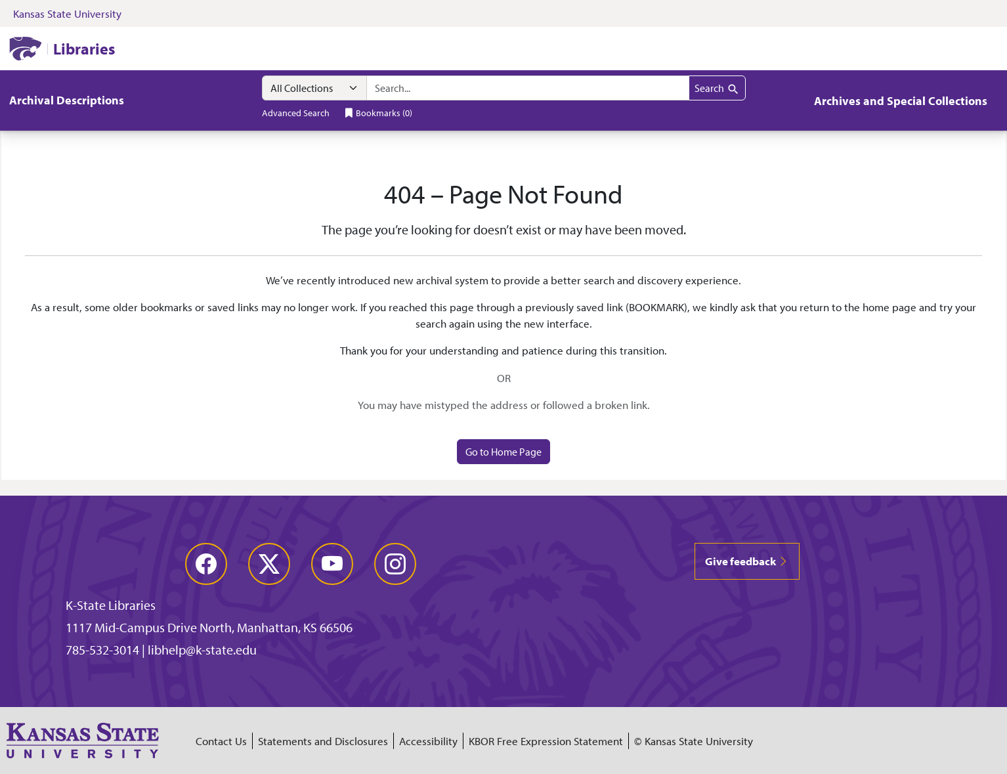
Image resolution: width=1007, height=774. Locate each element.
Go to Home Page (503, 451)
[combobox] (528, 88)
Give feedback (747, 561)
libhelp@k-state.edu (202, 649)
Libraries (84, 48)
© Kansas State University (693, 741)
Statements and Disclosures (323, 741)
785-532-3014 (102, 649)
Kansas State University (67, 13)
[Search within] (314, 87)
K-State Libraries (111, 605)
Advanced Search (296, 112)
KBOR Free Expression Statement (546, 741)
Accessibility (428, 741)
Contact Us (221, 741)
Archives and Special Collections (900, 100)
